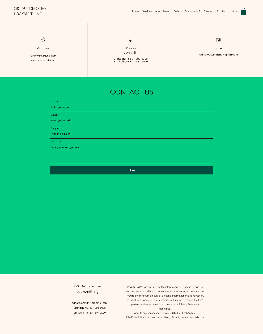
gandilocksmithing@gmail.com (218, 54)
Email (54, 115)
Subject (55, 128)
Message (56, 141)
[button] (243, 11)
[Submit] (131, 170)
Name (54, 101)
